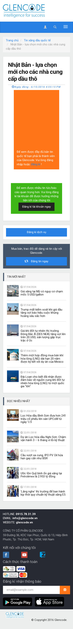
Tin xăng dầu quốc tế (37, 40)
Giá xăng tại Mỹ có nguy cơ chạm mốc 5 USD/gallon (42, 293)
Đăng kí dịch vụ (36, 232)
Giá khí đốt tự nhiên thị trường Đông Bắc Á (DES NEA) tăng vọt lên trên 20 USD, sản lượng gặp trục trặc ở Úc (43, 335)
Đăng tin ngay (36, 261)
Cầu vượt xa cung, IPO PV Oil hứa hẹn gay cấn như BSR (42, 456)
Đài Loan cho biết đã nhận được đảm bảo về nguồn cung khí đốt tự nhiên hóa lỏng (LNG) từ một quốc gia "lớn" (43, 381)
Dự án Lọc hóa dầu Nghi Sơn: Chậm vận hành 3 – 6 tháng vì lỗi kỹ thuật (43, 438)
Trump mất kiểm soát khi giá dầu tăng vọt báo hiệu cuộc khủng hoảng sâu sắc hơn (41, 313)
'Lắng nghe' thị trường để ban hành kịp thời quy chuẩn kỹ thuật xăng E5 (43, 493)
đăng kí (36, 164)
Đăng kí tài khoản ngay (36, 206)
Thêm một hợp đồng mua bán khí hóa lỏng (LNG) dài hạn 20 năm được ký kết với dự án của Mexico (42, 358)
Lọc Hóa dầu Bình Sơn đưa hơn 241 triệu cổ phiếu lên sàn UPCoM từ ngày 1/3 (43, 419)
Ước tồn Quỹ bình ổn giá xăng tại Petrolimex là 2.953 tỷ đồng (41, 475)
